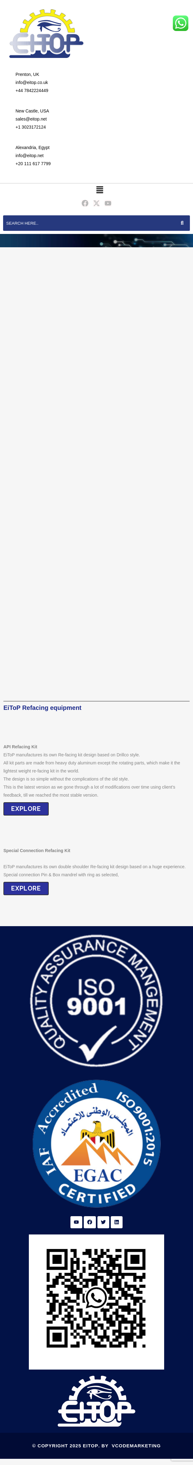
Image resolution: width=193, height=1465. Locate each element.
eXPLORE (26, 888)
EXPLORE (26, 808)
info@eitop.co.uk (32, 82)
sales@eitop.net (31, 119)
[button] (99, 190)
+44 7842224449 (32, 90)
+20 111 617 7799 (33, 163)
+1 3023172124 (31, 127)
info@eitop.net (30, 155)
